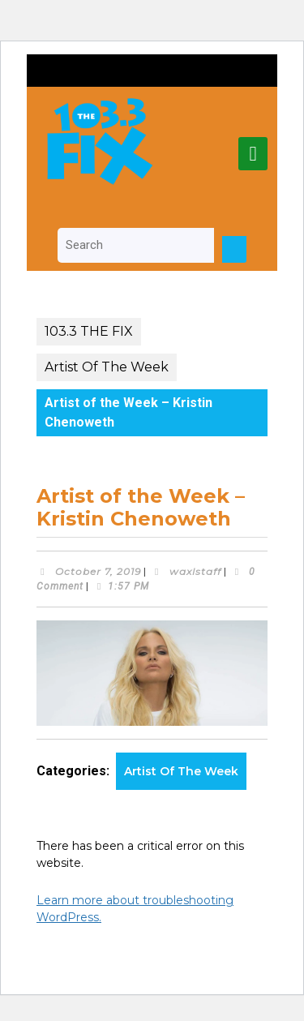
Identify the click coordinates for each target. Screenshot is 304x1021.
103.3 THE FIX (89, 331)
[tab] (253, 153)
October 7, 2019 (98, 571)
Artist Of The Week (107, 367)
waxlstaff (195, 571)
